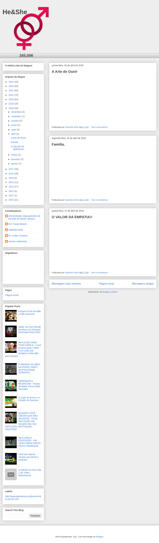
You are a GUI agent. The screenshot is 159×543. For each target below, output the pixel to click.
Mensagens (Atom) (109, 292)
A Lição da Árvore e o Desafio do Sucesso (29, 399)
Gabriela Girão (15, 230)
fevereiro (16, 159)
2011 (11, 195)
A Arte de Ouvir (64, 72)
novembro (16, 116)
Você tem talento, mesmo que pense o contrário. (28, 457)
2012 (11, 191)
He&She (15, 11)
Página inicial (106, 283)
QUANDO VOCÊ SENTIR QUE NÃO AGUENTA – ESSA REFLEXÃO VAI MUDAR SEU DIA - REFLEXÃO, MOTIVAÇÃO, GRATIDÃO (21, 421)
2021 (11, 95)
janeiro (15, 163)
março (14, 154)
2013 (11, 186)
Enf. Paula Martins (17, 224)
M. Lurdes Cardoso (17, 235)
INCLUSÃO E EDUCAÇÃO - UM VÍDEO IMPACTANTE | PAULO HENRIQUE (29, 442)
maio (14, 129)
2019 (11, 103)
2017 (11, 169)
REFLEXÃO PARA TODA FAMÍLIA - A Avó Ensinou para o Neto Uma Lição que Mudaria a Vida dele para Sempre (23, 349)
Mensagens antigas (143, 283)
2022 (11, 90)
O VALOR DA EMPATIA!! (72, 217)
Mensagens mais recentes (66, 283)
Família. (58, 144)
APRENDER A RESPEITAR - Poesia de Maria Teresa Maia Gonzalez (29, 385)
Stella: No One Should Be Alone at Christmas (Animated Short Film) (29, 330)
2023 (11, 86)
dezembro (16, 112)
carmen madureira (17, 241)
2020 (11, 99)
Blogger (99, 536)
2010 (11, 200)
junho (14, 125)
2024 (11, 82)
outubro (15, 120)
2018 (11, 108)
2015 (11, 178)
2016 (11, 173)
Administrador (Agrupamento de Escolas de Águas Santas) (24, 217)
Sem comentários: (100, 127)
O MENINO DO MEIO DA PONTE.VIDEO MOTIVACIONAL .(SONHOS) (29, 368)
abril (13, 134)
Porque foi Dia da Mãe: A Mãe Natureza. (29, 312)
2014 (11, 182)
